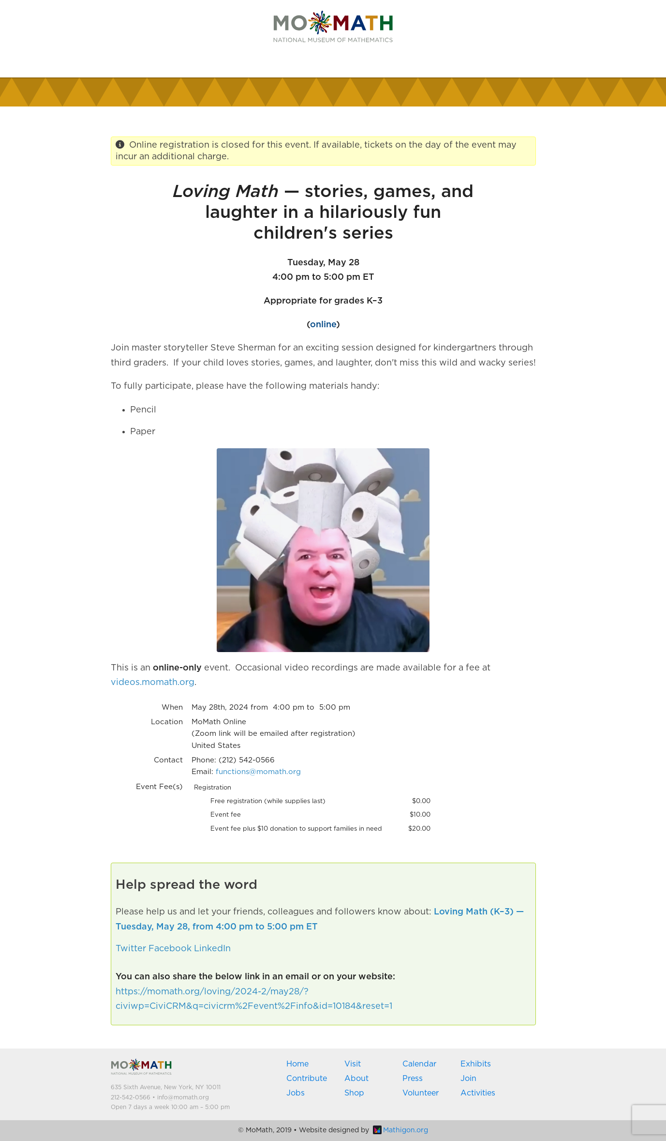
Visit (352, 1064)
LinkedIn (212, 948)
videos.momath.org (152, 682)
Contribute (306, 1078)
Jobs (295, 1093)
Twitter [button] (131, 948)
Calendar (419, 1064)
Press (412, 1078)
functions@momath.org (258, 772)
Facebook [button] (170, 948)
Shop (354, 1093)
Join (468, 1078)
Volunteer (420, 1093)
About (356, 1078)
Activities (477, 1093)
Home (297, 1064)
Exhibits (475, 1064)
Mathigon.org (400, 1130)
